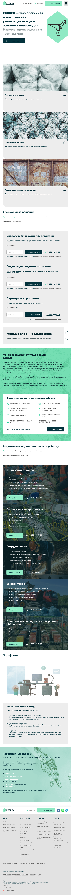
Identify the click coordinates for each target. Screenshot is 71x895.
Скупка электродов (25, 857)
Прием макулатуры (25, 840)
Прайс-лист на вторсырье (10, 822)
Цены (39, 874)
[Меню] (66, 3)
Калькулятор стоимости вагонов (9, 831)
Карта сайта (33, 874)
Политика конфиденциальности (12, 874)
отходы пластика (11, 779)
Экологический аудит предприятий (42, 822)
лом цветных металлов (13, 776)
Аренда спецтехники (59, 827)
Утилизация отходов (59, 830)
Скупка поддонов (24, 854)
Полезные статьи (27, 863)
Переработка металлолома (57, 846)
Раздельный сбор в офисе (44, 831)
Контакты (41, 863)
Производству (8, 451)
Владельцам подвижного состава (48, 217)
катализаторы (10, 787)
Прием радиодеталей (26, 843)
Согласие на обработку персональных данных (48, 256)
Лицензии (25, 874)
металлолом (9, 774)
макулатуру (9, 784)
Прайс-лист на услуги (9, 824)
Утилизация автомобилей (61, 843)
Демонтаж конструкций (60, 822)
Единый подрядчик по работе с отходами (18, 217)
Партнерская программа (12, 221)
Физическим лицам (42, 451)
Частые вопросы (10, 863)
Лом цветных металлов (26, 822)
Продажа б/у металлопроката (58, 839)
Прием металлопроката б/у (27, 850)
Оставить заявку (54, 3)
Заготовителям (28, 451)
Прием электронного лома (25, 846)
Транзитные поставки (43, 826)
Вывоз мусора (57, 824)
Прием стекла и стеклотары (24, 832)
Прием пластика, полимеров (24, 836)
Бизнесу (18, 451)
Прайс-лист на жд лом (9, 827)
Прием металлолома (25, 824)
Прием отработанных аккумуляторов (26, 828)
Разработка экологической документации (58, 834)
